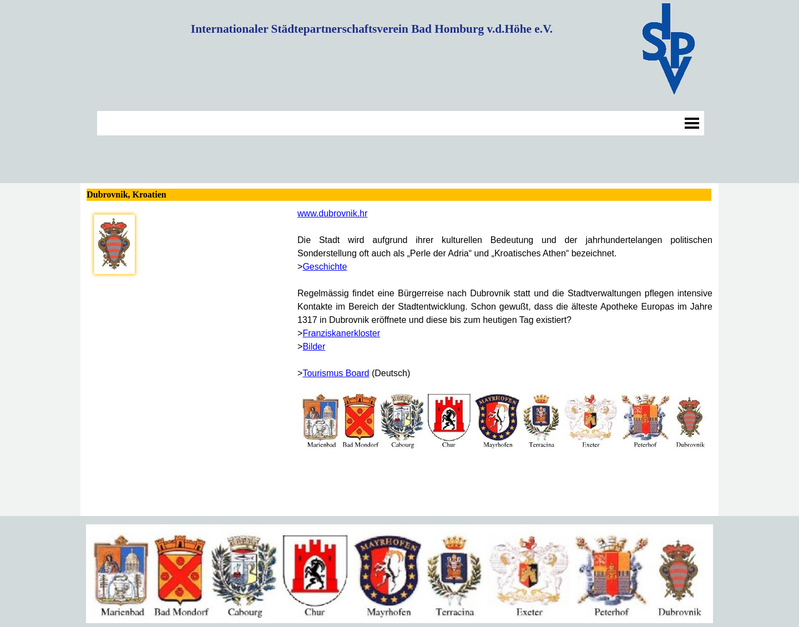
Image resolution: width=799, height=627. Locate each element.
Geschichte (324, 266)
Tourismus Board (335, 373)
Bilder (313, 346)
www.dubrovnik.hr (332, 213)
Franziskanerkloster (341, 333)
